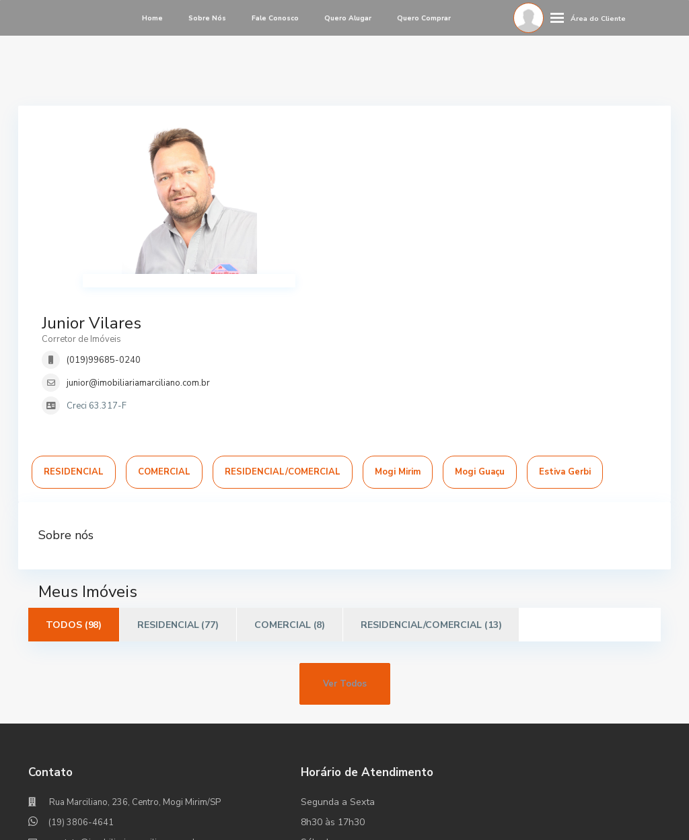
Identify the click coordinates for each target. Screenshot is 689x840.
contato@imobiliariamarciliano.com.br (125, 708)
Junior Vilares (404, 141)
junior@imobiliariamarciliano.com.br (451, 201)
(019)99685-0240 (416, 178)
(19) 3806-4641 (81, 688)
